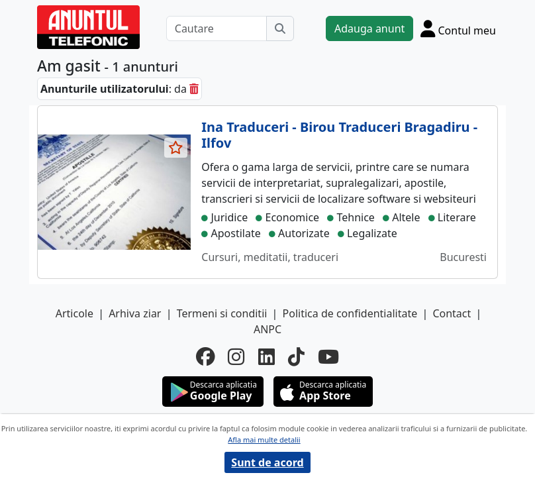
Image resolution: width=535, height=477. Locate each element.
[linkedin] (266, 357)
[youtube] (328, 357)
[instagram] (236, 357)
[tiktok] (296, 357)
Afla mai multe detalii (264, 440)
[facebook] (205, 357)
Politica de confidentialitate (350, 313)
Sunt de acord (267, 462)
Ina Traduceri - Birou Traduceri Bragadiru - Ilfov (339, 135)
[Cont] (458, 28)
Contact (451, 313)
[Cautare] (216, 28)
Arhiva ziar (135, 313)
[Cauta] (280, 28)
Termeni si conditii (222, 313)
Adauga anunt (369, 28)
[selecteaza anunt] (176, 148)
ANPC (267, 329)
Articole (74, 313)
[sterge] (194, 88)
